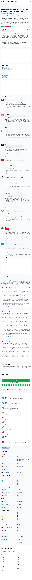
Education (10, 4)
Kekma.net (21, 466)
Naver (5, 507)
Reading (6, 211)
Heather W (6, 402)
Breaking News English (8, 527)
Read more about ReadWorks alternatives (9, 360)
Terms (18, 568)
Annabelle (6, 431)
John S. (6, 426)
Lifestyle (24, 100)
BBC (5, 144)
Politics (8, 100)
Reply (10, 399)
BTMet (20, 463)
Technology (15, 100)
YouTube (5, 466)
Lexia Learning (21, 516)
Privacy (18, 566)
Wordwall (5, 480)
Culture (21, 100)
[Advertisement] (16, 55)
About (18, 559)
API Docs (2, 572)
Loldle (5, 489)
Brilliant (20, 495)
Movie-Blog (6, 460)
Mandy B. (6, 436)
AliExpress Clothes (7, 456)
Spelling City (6, 519)
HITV (20, 504)
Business (11, 100)
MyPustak (21, 519)
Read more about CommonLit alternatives (9, 306)
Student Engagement (7, 213)
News (11, 33)
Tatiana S (6, 407)
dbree (20, 472)
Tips (2, 570)
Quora (5, 483)
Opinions (18, 177)
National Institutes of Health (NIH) (24, 460)
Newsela (17, 15)
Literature (9, 211)
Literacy (14, 33)
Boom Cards (21, 542)
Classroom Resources (25, 33)
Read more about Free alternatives (8, 336)
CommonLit (7, 210)
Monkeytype (21, 480)
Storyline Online (22, 513)
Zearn (5, 542)
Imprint (18, 561)
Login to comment (6, 447)
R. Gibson (6, 421)
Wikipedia (21, 477)
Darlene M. (6, 397)
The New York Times (9, 175)
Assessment (23, 211)
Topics (5, 4)
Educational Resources (15, 244)
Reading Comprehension (8, 244)
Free (5, 227)
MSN (20, 469)
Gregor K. (3, 13)
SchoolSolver (6, 539)
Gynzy (20, 539)
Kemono (5, 477)
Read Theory (6, 516)
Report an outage (23, 389)
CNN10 (5, 530)
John (5, 412)
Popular (2, 559)
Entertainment (19, 160)
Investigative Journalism (8, 117)
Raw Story (21, 527)
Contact (2, 568)
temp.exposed (21, 456)
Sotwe (5, 463)
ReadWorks (7, 243)
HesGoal (20, 501)
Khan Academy (21, 483)
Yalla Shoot (6, 504)
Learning (8, 33)
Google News (7, 193)
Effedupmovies (6, 472)
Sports (18, 100)
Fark (20, 530)
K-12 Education (24, 244)
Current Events (19, 33)
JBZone (5, 469)
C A (5, 441)
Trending (2, 561)
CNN (5, 159)
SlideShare (21, 492)
